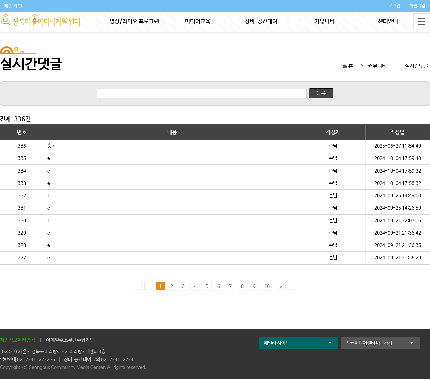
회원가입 (417, 5)
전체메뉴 (421, 21)
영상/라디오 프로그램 (134, 21)
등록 (321, 93)
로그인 (394, 5)
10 (267, 286)
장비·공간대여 (261, 21)
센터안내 (388, 21)
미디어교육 (197, 21)
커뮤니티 (324, 21)
